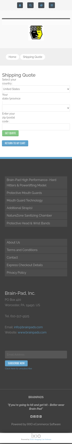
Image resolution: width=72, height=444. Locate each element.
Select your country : (9, 81)
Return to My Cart (15, 143)
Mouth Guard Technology (25, 200)
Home (12, 56)
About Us (13, 242)
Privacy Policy (16, 272)
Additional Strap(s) (19, 208)
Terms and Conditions (22, 250)
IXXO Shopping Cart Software (40, 439)
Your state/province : (11, 98)
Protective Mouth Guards (24, 193)
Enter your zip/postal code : (8, 117)
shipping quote (32, 56)
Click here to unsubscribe (18, 368)
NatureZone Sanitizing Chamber (29, 215)
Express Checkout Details (25, 265)
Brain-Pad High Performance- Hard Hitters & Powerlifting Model (31, 182)
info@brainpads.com (28, 327)
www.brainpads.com (32, 332)
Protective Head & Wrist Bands (28, 223)
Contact (12, 257)
